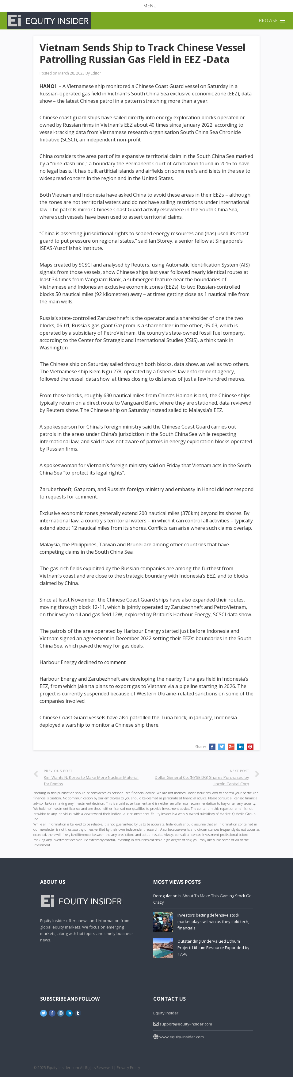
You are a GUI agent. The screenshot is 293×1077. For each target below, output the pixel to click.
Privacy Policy (128, 1067)
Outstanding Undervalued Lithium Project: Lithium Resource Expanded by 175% (213, 947)
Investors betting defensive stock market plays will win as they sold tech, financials (213, 921)
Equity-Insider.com (63, 1067)
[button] (146, 6)
